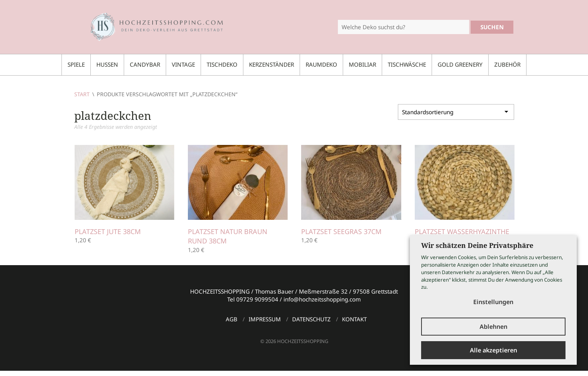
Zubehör (507, 64)
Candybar (145, 64)
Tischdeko (222, 64)
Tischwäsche (407, 64)
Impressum (265, 319)
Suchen (492, 27)
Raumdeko (321, 64)
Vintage (183, 64)
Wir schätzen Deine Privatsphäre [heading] (477, 245)
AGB (231, 319)
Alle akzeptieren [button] (493, 350)
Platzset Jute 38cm (108, 231)
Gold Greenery (460, 64)
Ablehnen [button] (493, 326)
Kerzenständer (271, 64)
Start (82, 94)
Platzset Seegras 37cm (341, 231)
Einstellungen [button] (493, 302)
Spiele (76, 64)
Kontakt (354, 319)
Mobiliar (362, 64)
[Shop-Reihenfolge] (456, 112)
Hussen (107, 64)
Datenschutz (311, 319)
